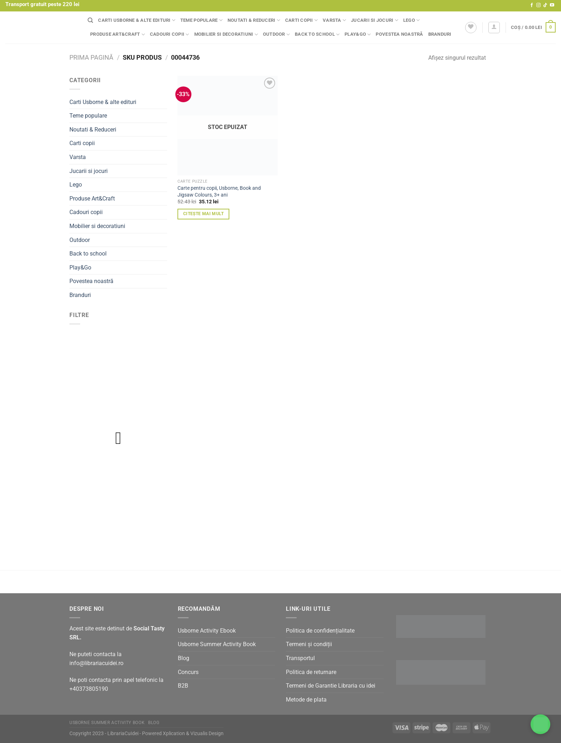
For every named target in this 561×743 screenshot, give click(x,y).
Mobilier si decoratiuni (226, 34)
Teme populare (201, 20)
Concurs (188, 672)
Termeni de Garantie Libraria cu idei (330, 685)
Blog (183, 658)
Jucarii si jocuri (374, 20)
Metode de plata (306, 699)
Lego (411, 20)
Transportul (300, 658)
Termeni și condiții (309, 644)
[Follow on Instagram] (538, 5)
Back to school (317, 34)
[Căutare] (90, 20)
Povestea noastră (399, 34)
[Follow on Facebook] (532, 5)
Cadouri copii (169, 34)
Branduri (440, 34)
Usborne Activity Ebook (207, 630)
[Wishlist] (471, 27)
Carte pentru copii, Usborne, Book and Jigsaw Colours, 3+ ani (219, 191)
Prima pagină (91, 57)
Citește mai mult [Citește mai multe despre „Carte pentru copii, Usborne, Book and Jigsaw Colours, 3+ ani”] (203, 213)
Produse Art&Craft (117, 34)
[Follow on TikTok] (545, 5)
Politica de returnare (311, 672)
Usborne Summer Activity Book (217, 644)
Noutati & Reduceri (254, 20)
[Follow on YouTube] (552, 5)
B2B (183, 685)
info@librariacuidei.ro (96, 663)
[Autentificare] (494, 27)
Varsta (334, 20)
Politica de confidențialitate (320, 630)
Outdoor (276, 34)
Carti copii (301, 20)
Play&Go (358, 34)
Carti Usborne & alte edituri (136, 20)
